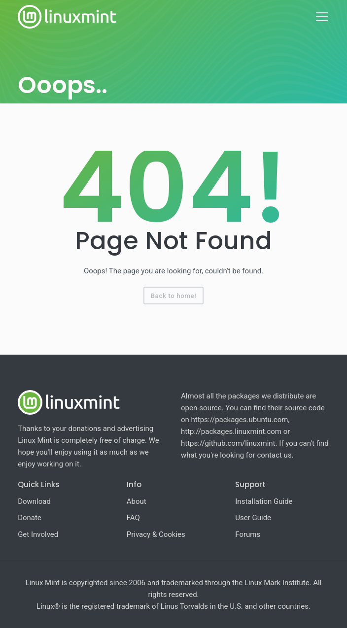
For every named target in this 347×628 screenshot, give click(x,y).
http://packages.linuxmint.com (231, 431)
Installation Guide (263, 501)
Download (34, 501)
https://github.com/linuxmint (228, 443)
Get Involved (38, 534)
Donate (29, 517)
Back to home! (174, 295)
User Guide (253, 517)
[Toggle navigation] (321, 16)
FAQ (133, 517)
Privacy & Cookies (156, 534)
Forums (247, 534)
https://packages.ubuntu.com (239, 419)
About (136, 501)
